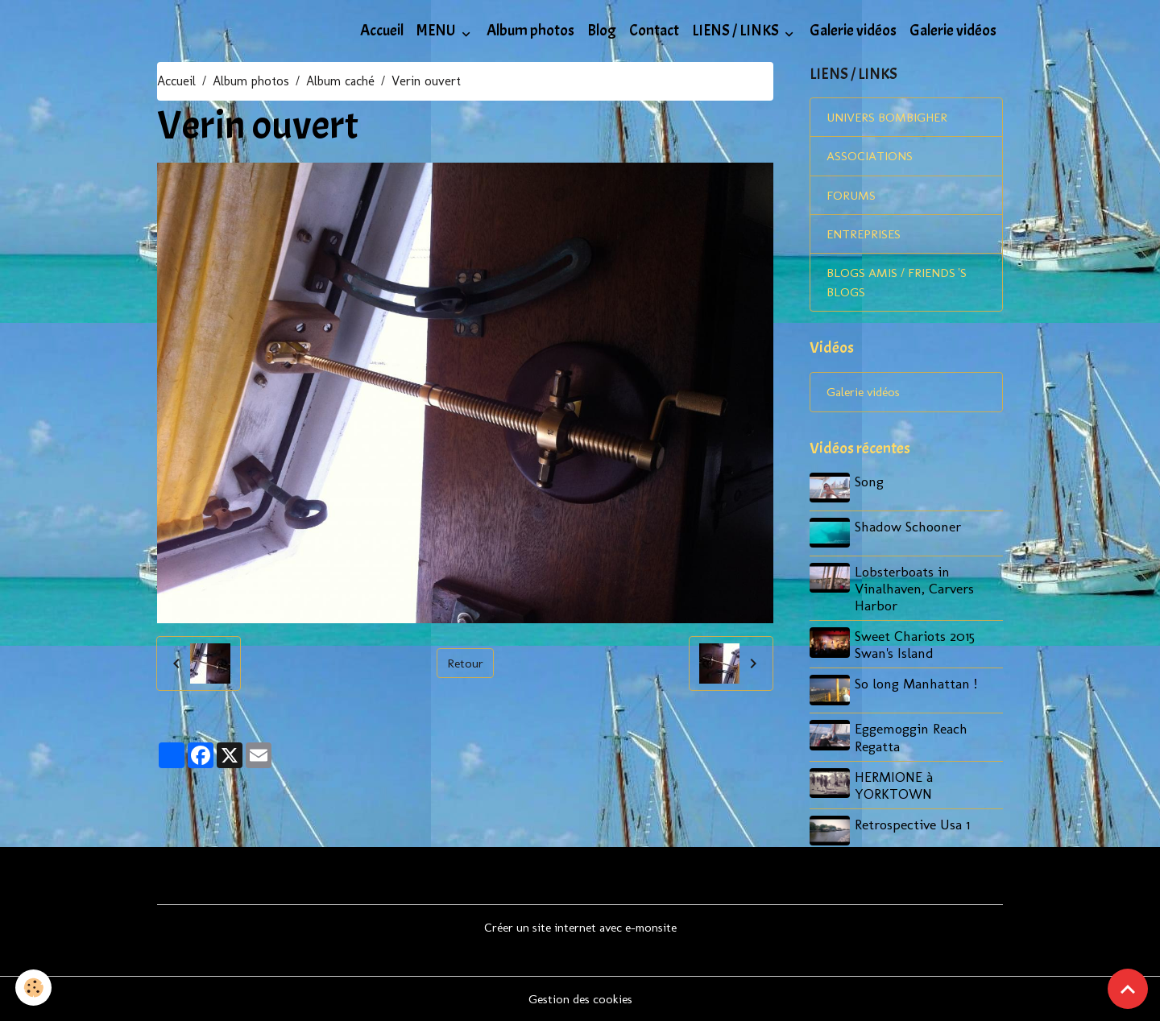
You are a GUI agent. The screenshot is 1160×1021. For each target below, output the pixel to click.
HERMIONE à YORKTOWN (895, 785)
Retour (464, 663)
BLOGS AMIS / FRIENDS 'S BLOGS (899, 285)
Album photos (530, 30)
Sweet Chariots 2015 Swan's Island (916, 646)
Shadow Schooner (909, 528)
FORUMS (851, 197)
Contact (654, 30)
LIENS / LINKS (736, 30)
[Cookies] (34, 987)
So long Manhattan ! (917, 684)
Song (870, 485)
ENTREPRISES (864, 236)
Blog (601, 30)
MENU (437, 30)
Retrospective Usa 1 (914, 824)
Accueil (382, 30)
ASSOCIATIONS (869, 157)
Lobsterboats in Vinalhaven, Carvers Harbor (916, 589)
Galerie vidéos (853, 30)
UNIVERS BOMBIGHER (889, 118)
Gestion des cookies (580, 998)
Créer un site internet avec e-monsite (580, 926)
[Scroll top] (1128, 989)
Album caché (340, 81)
